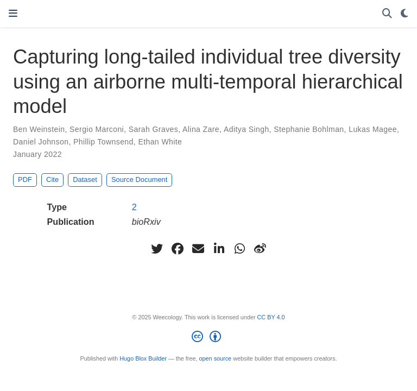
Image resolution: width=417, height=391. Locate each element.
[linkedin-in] (219, 249)
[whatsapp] (239, 249)
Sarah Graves (153, 129)
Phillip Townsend (103, 141)
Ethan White (160, 141)
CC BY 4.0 (271, 317)
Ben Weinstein (39, 129)
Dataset (85, 179)
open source (215, 358)
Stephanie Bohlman (309, 129)
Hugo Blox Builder (143, 358)
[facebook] (177, 249)
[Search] (387, 14)
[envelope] (198, 249)
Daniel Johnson (40, 141)
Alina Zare (200, 129)
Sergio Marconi (97, 129)
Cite (52, 179)
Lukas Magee (373, 129)
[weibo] (260, 249)
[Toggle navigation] (13, 14)
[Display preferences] (404, 14)
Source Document (139, 179)
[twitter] (157, 249)
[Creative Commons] (208, 338)
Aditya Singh (246, 129)
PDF (25, 179)
